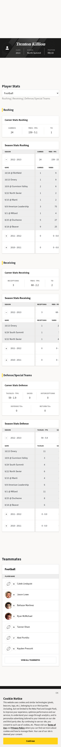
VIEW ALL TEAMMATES (30, 660)
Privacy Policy (18, 729)
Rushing (6, 98)
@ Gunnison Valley (16, 186)
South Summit (14, 332)
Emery (11, 179)
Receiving (18, 98)
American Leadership (17, 206)
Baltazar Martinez (19, 605)
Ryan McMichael (18, 616)
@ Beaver (12, 226)
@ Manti (11, 199)
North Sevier (13, 193)
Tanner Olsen (17, 626)
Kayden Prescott (19, 648)
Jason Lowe (17, 594)
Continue (30, 742)
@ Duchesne (13, 219)
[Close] (57, 695)
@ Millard (11, 213)
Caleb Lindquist (18, 583)
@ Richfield (13, 173)
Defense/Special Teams (37, 98)
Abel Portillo (17, 637)
